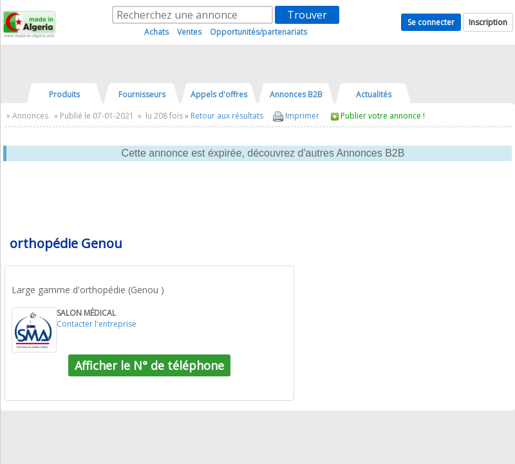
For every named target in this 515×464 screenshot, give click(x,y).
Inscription (488, 22)
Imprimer (296, 115)
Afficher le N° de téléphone (149, 365)
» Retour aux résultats (224, 115)
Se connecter (430, 22)
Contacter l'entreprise (96, 323)
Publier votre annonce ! (383, 115)
